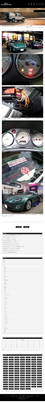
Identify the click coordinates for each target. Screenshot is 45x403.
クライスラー (6, 305)
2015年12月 (39, 388)
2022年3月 (22, 368)
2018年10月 (33, 379)
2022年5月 (11, 368)
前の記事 (18, 228)
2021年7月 (28, 370)
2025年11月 (39, 359)
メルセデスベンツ (6, 320)
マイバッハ (5, 315)
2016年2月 (28, 388)
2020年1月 (11, 377)
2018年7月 (39, 379)
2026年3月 (16, 359)
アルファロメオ (6, 300)
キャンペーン (5, 265)
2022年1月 (33, 368)
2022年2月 (28, 368)
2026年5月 (5, 359)
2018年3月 (16, 381)
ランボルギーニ (6, 324)
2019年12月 (16, 377)
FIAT (4, 274)
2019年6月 (11, 379)
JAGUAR (5, 278)
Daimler (5, 272)
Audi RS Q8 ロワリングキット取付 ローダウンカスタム (11, 252)
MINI (4, 283)
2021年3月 (11, 372)
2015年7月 (28, 390)
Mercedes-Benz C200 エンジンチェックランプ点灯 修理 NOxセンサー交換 (13, 248)
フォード (5, 311)
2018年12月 (28, 379)
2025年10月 (5, 361)
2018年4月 (11, 381)
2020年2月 (5, 377)
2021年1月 (22, 372)
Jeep (4, 280)
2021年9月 (16, 370)
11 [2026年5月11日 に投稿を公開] (5, 347)
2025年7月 (22, 361)
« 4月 (3, 351)
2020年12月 (28, 372)
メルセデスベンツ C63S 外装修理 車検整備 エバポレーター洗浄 (12, 237)
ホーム (4, 397)
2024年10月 (5, 363)
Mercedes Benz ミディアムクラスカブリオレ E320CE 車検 (11, 250)
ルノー (5, 326)
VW (4, 292)
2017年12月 (28, 381)
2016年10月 (28, 386)
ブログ (37, 29)
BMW (5, 271)
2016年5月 (11, 388)
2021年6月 (33, 370)
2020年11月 (33, 372)
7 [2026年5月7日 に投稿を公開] (22, 345)
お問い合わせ (32, 397)
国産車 (5, 332)
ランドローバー (6, 322)
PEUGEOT (5, 285)
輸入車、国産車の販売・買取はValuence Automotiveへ (8, 4)
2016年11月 (22, 386)
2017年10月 (39, 381)
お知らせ (29, 29)
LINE (31, 4)
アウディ (5, 294)
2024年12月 (39, 361)
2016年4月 (16, 388)
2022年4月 (16, 368)
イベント (5, 302)
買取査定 (20, 397)
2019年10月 (28, 377)
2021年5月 (39, 370)
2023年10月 (39, 363)
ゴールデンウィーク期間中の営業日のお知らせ (9, 254)
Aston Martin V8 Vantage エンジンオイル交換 (9, 242)
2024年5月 (16, 363)
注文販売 (17, 397)
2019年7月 (5, 379)
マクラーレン (6, 317)
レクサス (5, 328)
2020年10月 (39, 372)
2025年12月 (33, 359)
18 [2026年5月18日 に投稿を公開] (5, 348)
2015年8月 (22, 390)
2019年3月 (16, 379)
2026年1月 (28, 359)
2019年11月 (22, 377)
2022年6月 (5, 368)
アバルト (5, 298)
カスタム (4, 263)
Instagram (29, 4)
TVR (4, 287)
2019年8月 (39, 377)
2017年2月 (5, 386)
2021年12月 (39, 368)
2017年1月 (11, 386)
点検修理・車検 (24, 397)
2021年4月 (5, 372)
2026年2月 (22, 359)
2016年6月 (5, 388)
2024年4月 (22, 363)
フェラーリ (5, 309)
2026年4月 (11, 359)
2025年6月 (28, 361)
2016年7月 (39, 386)
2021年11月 (5, 370)
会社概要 (28, 397)
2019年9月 (33, 377)
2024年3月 (28, 363)
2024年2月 (33, 363)
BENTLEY (5, 269)
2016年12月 (16, 386)
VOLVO (5, 291)
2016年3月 (22, 388)
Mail (34, 4)
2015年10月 (11, 390)
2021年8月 (22, 370)
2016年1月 (33, 388)
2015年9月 (16, 390)
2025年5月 (33, 361)
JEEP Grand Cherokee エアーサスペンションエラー (10, 244)
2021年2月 (16, 372)
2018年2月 (22, 381)
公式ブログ (7, 397)
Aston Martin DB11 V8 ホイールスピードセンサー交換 (11, 246)
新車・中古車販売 (12, 397)
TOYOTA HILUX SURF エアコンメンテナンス (10, 239)
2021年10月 (11, 370)
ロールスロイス (6, 330)
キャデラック (6, 304)
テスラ (5, 307)
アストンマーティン (33, 29)
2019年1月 (22, 379)
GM (4, 276)
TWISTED (5, 289)
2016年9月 (33, 386)
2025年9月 (11, 361)
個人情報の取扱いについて (38, 397)
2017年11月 (33, 381)
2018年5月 (5, 381)
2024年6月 (11, 363)
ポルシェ (5, 313)
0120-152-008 (41, 4)
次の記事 (26, 228)
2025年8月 (16, 361)
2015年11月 (5, 390)
